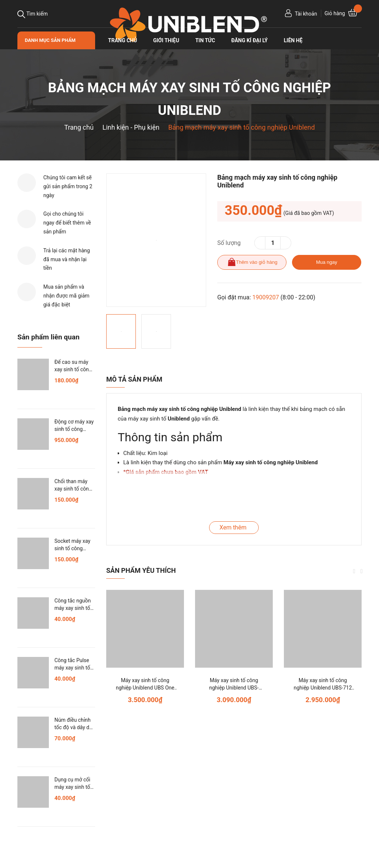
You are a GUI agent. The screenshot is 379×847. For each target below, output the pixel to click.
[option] (156, 240)
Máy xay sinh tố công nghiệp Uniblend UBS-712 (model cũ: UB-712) (323, 687)
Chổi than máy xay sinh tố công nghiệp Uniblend (73, 488)
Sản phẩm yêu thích (141, 570)
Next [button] (361, 571)
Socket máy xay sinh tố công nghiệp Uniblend (72, 548)
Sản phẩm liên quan (48, 337)
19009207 (265, 297)
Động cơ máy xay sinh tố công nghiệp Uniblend (74, 429)
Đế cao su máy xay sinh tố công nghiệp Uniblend (73, 369)
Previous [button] (354, 571)
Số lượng (229, 242)
